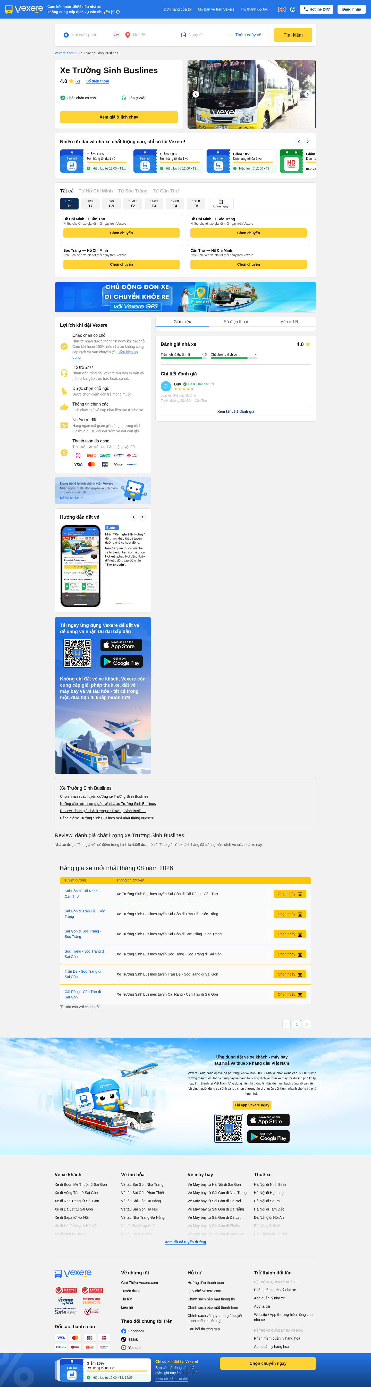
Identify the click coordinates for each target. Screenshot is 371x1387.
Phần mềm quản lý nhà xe (275, 1290)
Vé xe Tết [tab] (289, 322)
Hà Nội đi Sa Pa (267, 1201)
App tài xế (262, 1306)
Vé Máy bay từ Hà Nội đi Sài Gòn (214, 1184)
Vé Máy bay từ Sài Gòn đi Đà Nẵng (216, 1209)
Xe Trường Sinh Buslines (86, 788)
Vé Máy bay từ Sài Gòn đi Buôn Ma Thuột (216, 1236)
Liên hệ (127, 1307)
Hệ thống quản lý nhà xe (276, 1282)
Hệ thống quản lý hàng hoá (278, 1330)
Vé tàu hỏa (133, 1174)
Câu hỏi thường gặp (204, 1329)
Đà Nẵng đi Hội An (269, 1217)
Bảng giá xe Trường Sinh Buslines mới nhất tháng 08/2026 (107, 818)
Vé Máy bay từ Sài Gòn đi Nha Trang (217, 1193)
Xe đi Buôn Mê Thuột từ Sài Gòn (81, 1184)
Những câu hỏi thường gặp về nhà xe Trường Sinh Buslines (108, 804)
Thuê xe (263, 1174)
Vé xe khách (68, 1174)
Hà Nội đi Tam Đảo (269, 1209)
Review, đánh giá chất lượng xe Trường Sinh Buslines (103, 811)
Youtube (134, 1348)
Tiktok (133, 1339)
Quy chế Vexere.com (204, 1291)
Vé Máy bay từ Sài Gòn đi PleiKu (214, 1226)
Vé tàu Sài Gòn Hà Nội (139, 1209)
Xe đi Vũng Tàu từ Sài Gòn (76, 1193)
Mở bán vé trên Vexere (216, 9)
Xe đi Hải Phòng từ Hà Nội (76, 1226)
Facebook (136, 1331)
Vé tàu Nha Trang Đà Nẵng (143, 1217)
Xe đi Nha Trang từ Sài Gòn (77, 1201)
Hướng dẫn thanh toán (206, 1283)
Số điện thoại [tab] (236, 322)
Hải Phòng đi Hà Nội (270, 1234)
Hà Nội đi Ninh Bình (270, 1184)
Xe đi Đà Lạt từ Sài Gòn (74, 1209)
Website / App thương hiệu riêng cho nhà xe (283, 1317)
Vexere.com (64, 53)
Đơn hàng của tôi (178, 9)
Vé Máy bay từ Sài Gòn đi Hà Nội (214, 1201)
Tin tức (126, 1299)
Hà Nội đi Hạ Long (269, 1193)
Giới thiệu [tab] (182, 322)
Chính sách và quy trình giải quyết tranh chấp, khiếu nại (215, 1318)
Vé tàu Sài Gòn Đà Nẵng (141, 1201)
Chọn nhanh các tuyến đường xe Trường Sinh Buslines (104, 796)
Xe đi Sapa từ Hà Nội (72, 1217)
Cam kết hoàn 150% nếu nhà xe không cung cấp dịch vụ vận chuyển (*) (81, 9)
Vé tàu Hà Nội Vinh (136, 1234)
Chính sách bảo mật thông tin (211, 1299)
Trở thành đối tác (256, 9)
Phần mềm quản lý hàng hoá (277, 1338)
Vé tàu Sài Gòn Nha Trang (142, 1184)
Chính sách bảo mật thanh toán (213, 1307)
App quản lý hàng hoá (271, 1346)
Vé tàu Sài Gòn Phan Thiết (142, 1193)
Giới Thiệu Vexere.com (139, 1283)
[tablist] (236, 322)
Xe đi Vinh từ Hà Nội (71, 1234)
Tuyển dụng (130, 1291)
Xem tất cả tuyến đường (185, 1242)
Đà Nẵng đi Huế (267, 1226)
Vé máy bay (200, 1174)
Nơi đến (140, 34)
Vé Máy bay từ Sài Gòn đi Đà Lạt (214, 1217)
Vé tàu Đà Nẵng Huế (138, 1226)
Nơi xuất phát (83, 34)
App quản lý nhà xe (269, 1298)
